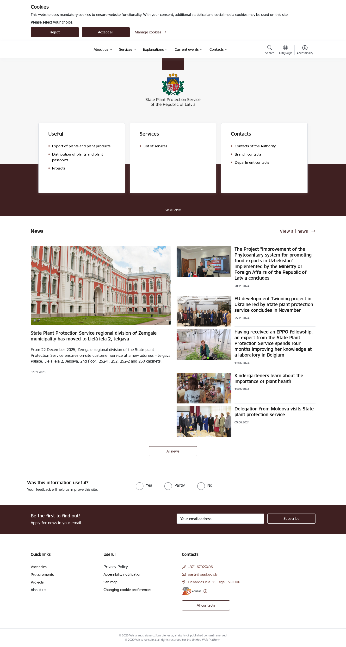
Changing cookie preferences (127, 589)
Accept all (105, 32)
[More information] (205, 591)
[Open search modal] (270, 50)
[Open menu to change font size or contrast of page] (304, 50)
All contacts (206, 605)
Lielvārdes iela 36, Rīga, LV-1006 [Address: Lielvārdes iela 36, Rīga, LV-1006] (214, 582)
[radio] (144, 485)
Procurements (42, 574)
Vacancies (39, 567)
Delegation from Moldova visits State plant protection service (274, 411)
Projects (37, 582)
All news (173, 451)
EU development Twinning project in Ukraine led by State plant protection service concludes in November (274, 304)
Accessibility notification (123, 574)
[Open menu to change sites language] (285, 50)
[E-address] (191, 591)
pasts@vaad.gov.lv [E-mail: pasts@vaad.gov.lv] (202, 574)
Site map (110, 582)
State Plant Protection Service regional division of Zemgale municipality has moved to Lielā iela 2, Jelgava (94, 336)
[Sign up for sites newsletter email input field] (220, 519)
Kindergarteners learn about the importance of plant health (269, 378)
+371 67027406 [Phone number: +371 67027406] (200, 567)
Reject (55, 32)
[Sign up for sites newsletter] (291, 519)
